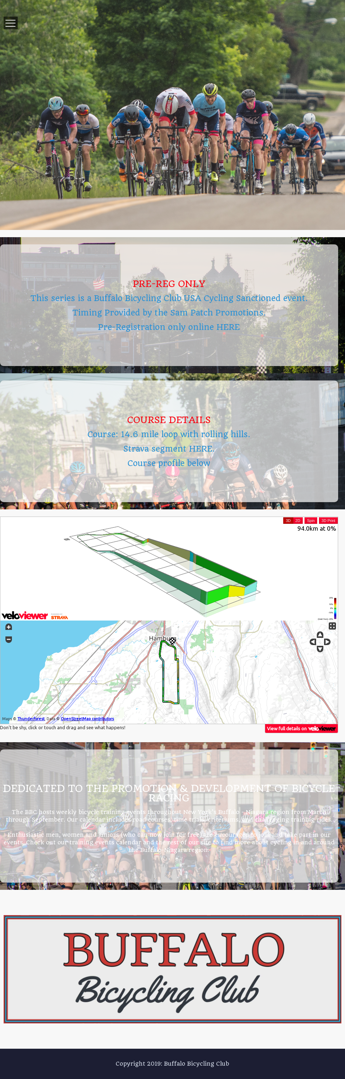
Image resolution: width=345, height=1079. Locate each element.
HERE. (202, 448)
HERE (228, 327)
